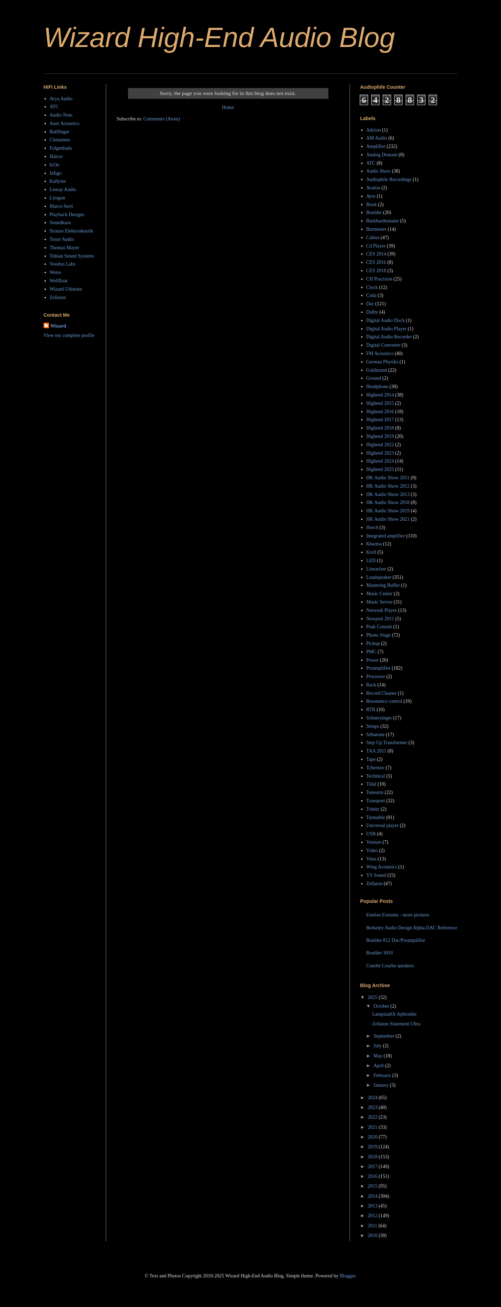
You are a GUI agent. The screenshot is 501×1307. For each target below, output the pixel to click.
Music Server (379, 602)
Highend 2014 (380, 394)
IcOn (54, 164)
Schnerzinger (379, 718)
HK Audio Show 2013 (388, 494)
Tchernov (375, 767)
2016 (373, 1176)
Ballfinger (60, 131)
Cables (373, 237)
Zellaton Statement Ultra (396, 1023)
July (378, 1045)
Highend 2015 (380, 403)
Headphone (377, 386)
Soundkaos (60, 222)
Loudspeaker (378, 577)
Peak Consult (379, 626)
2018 (373, 1156)
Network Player (381, 610)
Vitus (371, 858)
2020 (373, 1137)
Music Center (379, 593)
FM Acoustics (379, 353)
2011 (373, 1225)
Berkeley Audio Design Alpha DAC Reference (412, 927)
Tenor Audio (62, 239)
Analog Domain (382, 154)
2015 (373, 1186)
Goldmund (376, 370)
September (384, 1036)
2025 (373, 997)
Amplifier (375, 146)
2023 (373, 1107)
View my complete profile (69, 335)
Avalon (373, 187)
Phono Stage (378, 635)
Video (372, 850)
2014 (373, 1196)
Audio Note (61, 115)
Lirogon (57, 197)
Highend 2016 (380, 411)
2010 (373, 1235)
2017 (373, 1166)
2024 (373, 1097)
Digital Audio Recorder (389, 336)
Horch (372, 527)
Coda (371, 295)
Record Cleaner (381, 693)
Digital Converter (383, 345)
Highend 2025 (380, 469)
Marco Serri (61, 206)
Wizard (58, 326)
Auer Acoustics (65, 123)
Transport (375, 800)
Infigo (56, 173)
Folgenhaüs (61, 148)
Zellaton (58, 297)
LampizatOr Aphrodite (394, 1014)
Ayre (371, 196)
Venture (374, 842)
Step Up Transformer (386, 742)
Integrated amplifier (385, 535)
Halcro (56, 156)
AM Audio (376, 138)
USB (371, 833)
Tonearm (375, 792)
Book (371, 204)
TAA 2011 (376, 751)
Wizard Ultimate (66, 289)
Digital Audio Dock (385, 320)
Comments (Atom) (161, 118)
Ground (373, 378)
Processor (375, 676)
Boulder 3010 (379, 952)
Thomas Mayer (64, 247)
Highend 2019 (380, 436)
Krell (371, 552)
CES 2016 (376, 262)
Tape (371, 759)
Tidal (371, 784)
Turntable (375, 817)
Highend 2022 (380, 444)
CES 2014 (376, 254)
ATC (54, 106)
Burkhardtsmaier (382, 220)
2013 (373, 1205)
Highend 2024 (380, 461)
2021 (373, 1127)
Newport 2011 (380, 618)
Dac (370, 303)
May (378, 1055)
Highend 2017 (380, 419)
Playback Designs (67, 214)
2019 (373, 1146)
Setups (372, 726)
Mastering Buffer (383, 585)
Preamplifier (378, 668)
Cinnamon (60, 139)
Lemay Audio (63, 189)
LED (371, 560)
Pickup (373, 643)
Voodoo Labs (62, 264)
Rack (371, 684)
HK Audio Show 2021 (388, 519)
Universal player (382, 825)
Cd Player (376, 246)
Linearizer (376, 569)
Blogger (347, 1275)
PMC (371, 651)
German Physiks (382, 361)
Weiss (55, 272)
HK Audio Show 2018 (388, 502)
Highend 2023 (380, 453)
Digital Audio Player (386, 328)
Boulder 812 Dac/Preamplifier (396, 940)
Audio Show (378, 171)
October (381, 1006)
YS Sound (376, 875)
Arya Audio (61, 98)
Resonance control (384, 701)
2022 (373, 1117)
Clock (372, 287)
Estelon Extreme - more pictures (397, 915)
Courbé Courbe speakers (390, 965)
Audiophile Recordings (389, 179)
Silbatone (375, 734)
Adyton (373, 130)
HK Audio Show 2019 (388, 510)
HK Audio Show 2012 (388, 486)
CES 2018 (376, 270)
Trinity (373, 809)
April (379, 1065)
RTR (370, 709)
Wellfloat (59, 280)
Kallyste (58, 181)
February (382, 1075)
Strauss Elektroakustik (72, 231)
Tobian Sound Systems (72, 256)
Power (372, 660)
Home (228, 107)
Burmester (376, 229)
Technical (375, 776)
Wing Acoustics (381, 866)
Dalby (372, 312)
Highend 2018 (380, 428)
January (381, 1085)
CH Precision (379, 279)
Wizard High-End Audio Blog (219, 37)
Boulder (374, 212)
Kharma (374, 543)
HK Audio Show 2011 (387, 477)
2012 (373, 1215)
